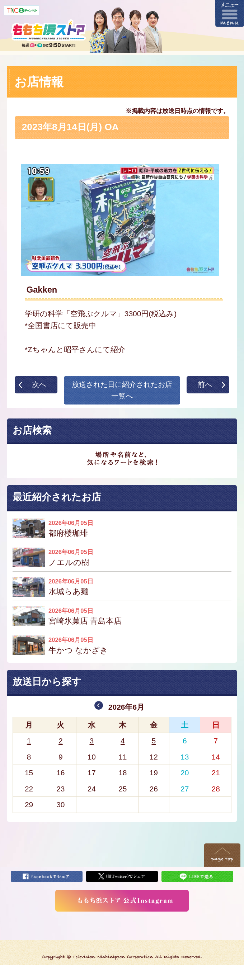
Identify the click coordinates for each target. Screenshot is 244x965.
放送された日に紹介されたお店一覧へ (122, 390)
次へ (39, 384)
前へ (205, 384)
